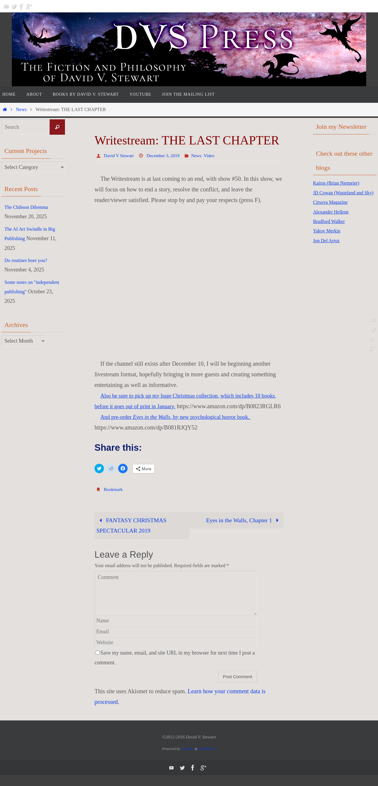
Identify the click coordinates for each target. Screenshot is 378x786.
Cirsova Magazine (332, 212)
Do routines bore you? (28, 260)
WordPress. (207, 760)
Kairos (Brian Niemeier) (339, 183)
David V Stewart (120, 155)
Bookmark (114, 499)
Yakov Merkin (328, 240)
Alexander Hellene (333, 221)
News (21, 109)
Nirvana (187, 760)
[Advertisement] (336, 352)
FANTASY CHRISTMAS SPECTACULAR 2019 (131, 536)
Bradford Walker (331, 231)
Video (213, 155)
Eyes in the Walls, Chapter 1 (243, 531)
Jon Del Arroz (328, 250)
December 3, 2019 (165, 155)
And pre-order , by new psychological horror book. (181, 427)
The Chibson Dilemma (28, 207)
